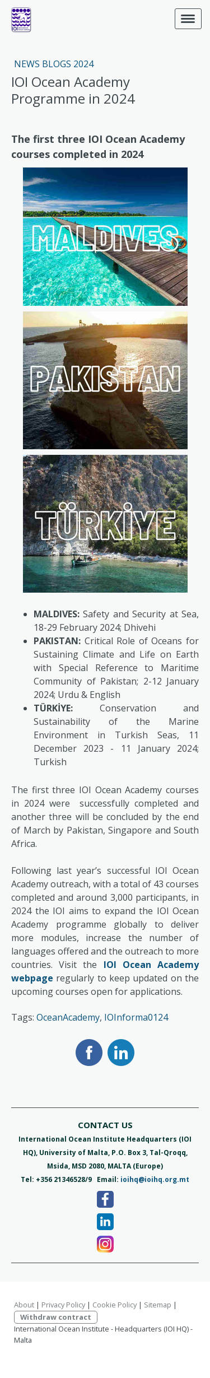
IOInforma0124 (136, 1017)
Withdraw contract (55, 1317)
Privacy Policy (63, 1305)
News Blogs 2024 (54, 64)
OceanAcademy (68, 1017)
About (24, 1305)
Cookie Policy (114, 1305)
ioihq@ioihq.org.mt (154, 1179)
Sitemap (157, 1305)
